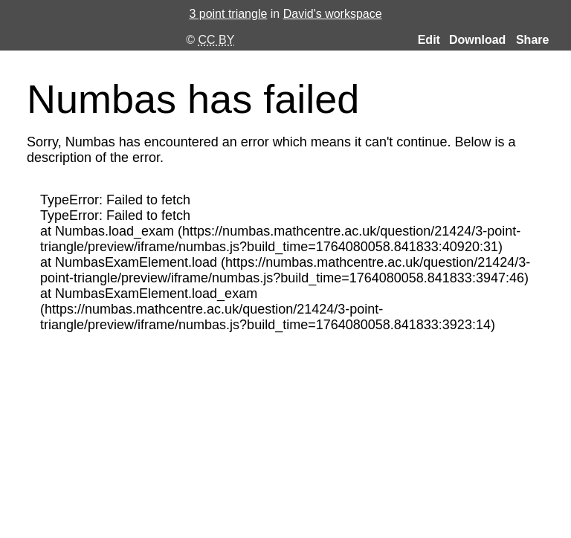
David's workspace (332, 13)
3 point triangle (228, 13)
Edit (429, 40)
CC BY (217, 39)
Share (532, 39)
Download (477, 40)
